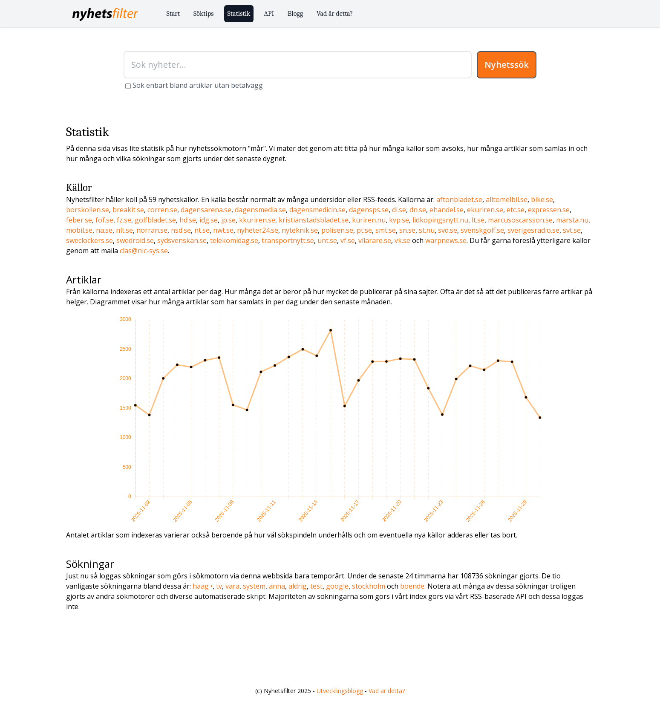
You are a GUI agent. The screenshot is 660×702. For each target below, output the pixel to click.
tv (219, 586)
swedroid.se (135, 240)
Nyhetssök (506, 64)
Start (173, 13)
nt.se (202, 230)
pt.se (364, 230)
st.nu (427, 230)
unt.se (327, 240)
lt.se (478, 220)
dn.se (417, 209)
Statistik (239, 13)
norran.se (151, 230)
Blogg (295, 13)
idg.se (208, 220)
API (269, 13)
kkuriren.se (257, 220)
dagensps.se (369, 209)
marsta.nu (572, 220)
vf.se (347, 240)
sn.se (407, 230)
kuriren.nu (369, 220)
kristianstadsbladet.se (314, 220)
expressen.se (549, 209)
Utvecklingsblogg (340, 691)
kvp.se (399, 220)
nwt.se (223, 230)
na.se (104, 230)
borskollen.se (87, 209)
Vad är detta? (335, 13)
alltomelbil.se (506, 199)
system (254, 586)
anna (277, 586)
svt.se (572, 230)
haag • (203, 586)
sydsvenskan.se (182, 240)
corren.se (162, 209)
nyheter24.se (257, 230)
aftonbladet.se (459, 199)
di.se (399, 209)
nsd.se (181, 230)
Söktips (203, 13)
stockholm (368, 586)
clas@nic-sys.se (144, 250)
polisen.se (337, 230)
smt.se (385, 230)
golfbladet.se (155, 220)
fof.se (104, 220)
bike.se (542, 199)
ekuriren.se (485, 209)
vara (232, 586)
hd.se (187, 220)
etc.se (516, 209)
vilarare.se (374, 240)
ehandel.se (446, 209)
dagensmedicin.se (317, 209)
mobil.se (79, 230)
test (316, 586)
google (337, 586)
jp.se (228, 220)
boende (412, 586)
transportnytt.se (288, 240)
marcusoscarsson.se (520, 220)
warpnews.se (446, 240)
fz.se (124, 220)
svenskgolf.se (482, 230)
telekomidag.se (234, 240)
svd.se (447, 230)
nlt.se (124, 230)
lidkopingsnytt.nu (440, 220)
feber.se (79, 220)
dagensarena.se (206, 209)
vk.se (402, 240)
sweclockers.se (89, 240)
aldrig (297, 586)
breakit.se (128, 209)
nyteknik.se (300, 230)
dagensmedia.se (260, 209)
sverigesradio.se (533, 230)
